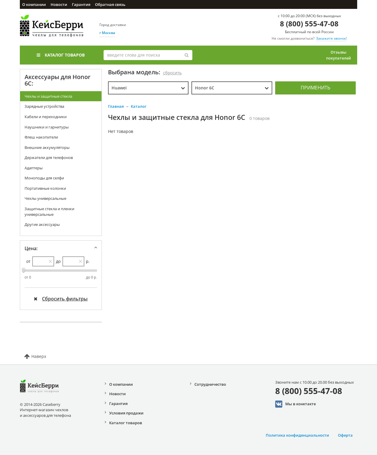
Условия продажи (126, 413)
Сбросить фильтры (61, 298)
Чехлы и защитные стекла (48, 96)
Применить (315, 87)
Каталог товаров (61, 55)
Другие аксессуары (42, 224)
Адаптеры (34, 168)
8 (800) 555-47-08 (309, 23)
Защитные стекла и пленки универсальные (49, 211)
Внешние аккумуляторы (47, 147)
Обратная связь (110, 4)
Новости (59, 4)
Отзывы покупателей (338, 55)
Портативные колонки (45, 188)
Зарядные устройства (44, 106)
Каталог (138, 106)
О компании (34, 4)
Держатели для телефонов (49, 157)
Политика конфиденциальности (297, 435)
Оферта (345, 435)
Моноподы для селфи (44, 178)
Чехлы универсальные (45, 198)
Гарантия (81, 4)
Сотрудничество (210, 384)
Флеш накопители (41, 137)
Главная (116, 106)
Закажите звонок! (331, 38)
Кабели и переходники (46, 116)
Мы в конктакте (295, 404)
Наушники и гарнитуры (47, 127)
